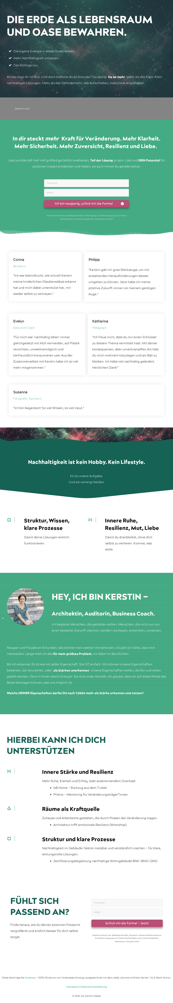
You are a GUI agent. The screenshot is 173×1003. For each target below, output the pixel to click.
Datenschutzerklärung (94, 987)
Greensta (30, 977)
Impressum (72, 987)
